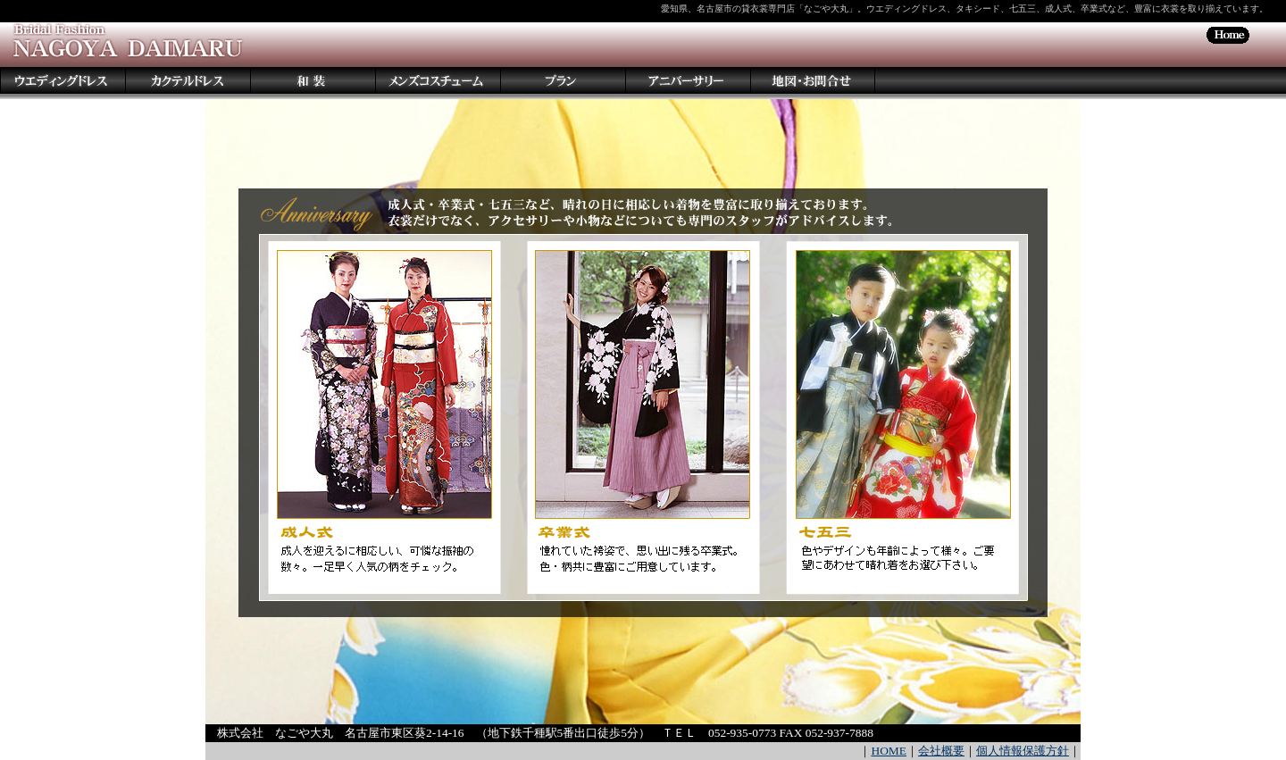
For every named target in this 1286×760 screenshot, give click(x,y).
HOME (888, 750)
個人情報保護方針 (1022, 750)
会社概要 (941, 750)
